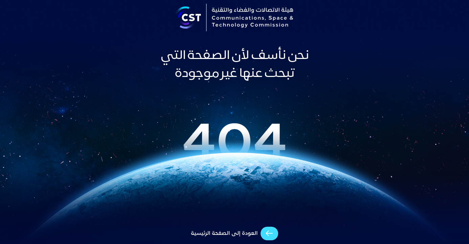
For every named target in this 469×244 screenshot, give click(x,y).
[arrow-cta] (234, 233)
